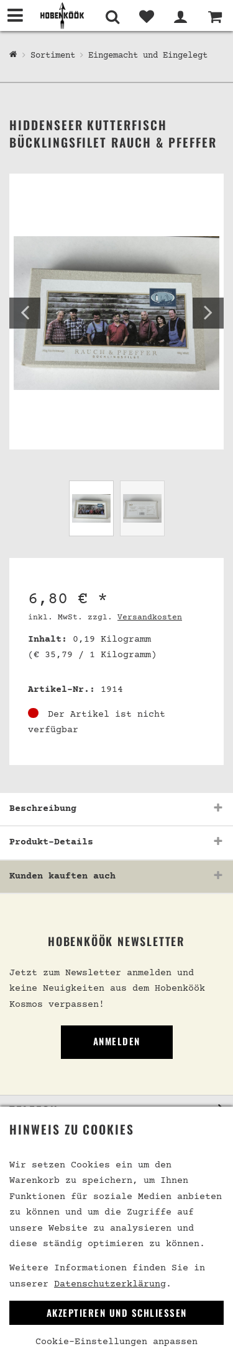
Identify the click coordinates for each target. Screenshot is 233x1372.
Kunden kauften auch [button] (62, 876)
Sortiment (52, 56)
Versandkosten (149, 617)
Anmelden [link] (116, 1041)
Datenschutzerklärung (110, 1284)
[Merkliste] (146, 17)
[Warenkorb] (215, 17)
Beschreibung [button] (42, 808)
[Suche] (112, 17)
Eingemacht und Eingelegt (148, 56)
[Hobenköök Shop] (13, 55)
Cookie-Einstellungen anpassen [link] (116, 1342)
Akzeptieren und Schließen (117, 1312)
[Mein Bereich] (180, 17)
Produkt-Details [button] (51, 842)
